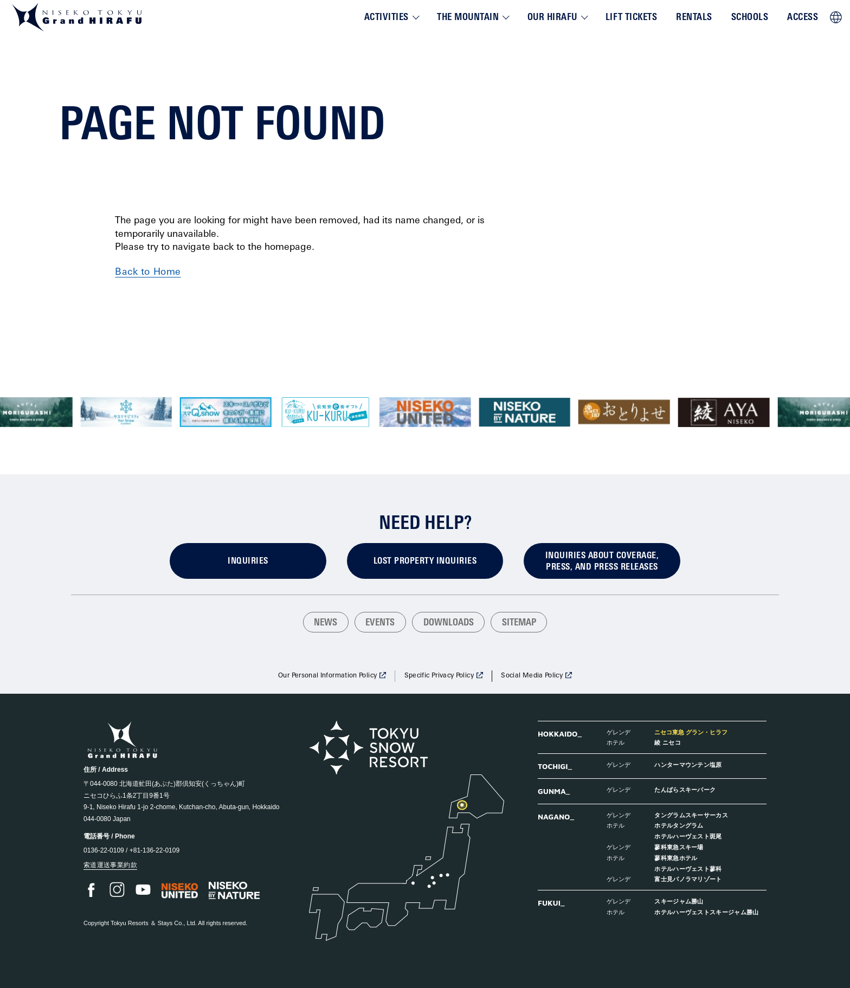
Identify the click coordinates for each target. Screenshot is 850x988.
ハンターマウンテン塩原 (688, 764)
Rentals (694, 17)
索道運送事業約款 (110, 865)
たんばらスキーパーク (685, 789)
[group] (126, 412)
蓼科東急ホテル (675, 857)
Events (380, 623)
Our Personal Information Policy (327, 676)
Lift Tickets (631, 17)
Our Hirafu (552, 17)
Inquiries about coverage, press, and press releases (602, 562)
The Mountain (468, 17)
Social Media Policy (532, 676)
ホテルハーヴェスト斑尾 (688, 836)
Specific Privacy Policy (439, 676)
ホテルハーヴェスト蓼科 (688, 868)
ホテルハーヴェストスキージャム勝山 (706, 911)
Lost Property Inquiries (425, 561)
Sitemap (519, 623)
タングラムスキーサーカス (691, 814)
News (325, 623)
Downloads (448, 623)
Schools (750, 17)
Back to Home (148, 272)
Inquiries (248, 561)
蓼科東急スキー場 (679, 846)
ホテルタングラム (679, 825)
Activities (386, 17)
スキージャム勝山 (679, 901)
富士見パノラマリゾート (688, 878)
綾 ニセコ (667, 742)
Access (802, 17)
